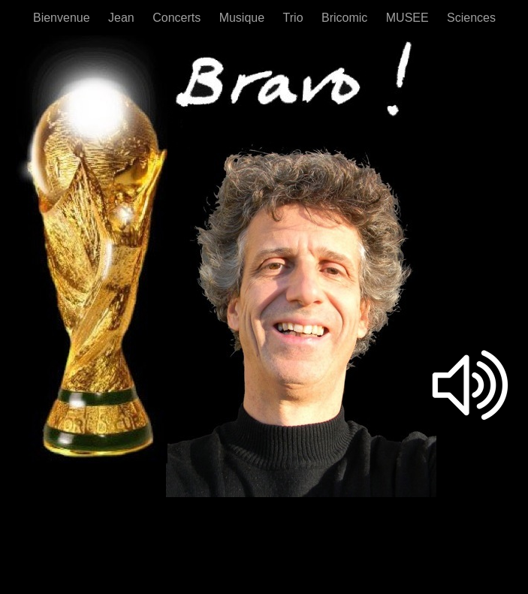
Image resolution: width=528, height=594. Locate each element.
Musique (243, 17)
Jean (122, 17)
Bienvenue (63, 17)
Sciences (471, 17)
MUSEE (409, 17)
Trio (294, 17)
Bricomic (346, 17)
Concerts (178, 17)
